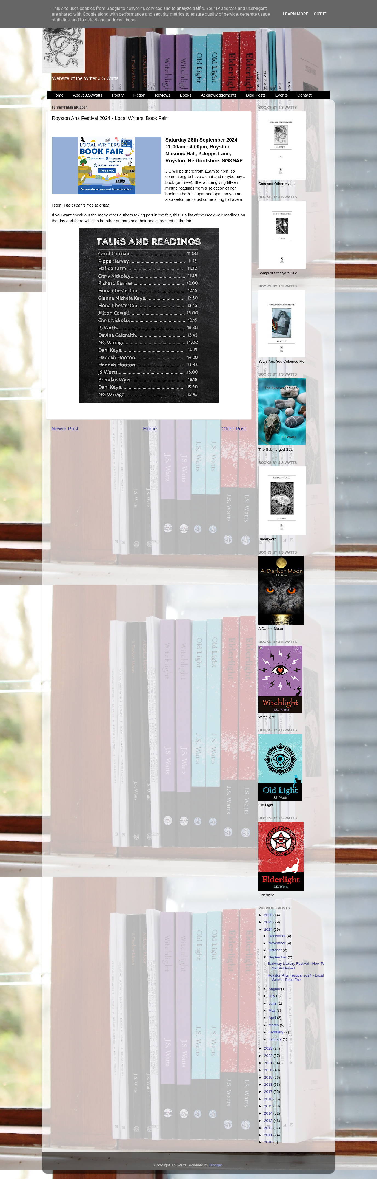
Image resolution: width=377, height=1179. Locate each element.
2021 (268, 1063)
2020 (268, 1070)
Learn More (295, 14)
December (278, 936)
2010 (268, 1142)
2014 (268, 1113)
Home (58, 95)
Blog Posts (256, 95)
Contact (304, 95)
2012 (268, 1128)
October (276, 950)
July (272, 996)
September (278, 957)
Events (281, 95)
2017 (268, 1092)
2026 (268, 915)
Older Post (234, 428)
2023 (268, 1048)
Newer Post (65, 428)
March (274, 1025)
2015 (268, 1106)
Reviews (162, 95)
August (275, 989)
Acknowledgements (218, 95)
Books (186, 95)
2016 (268, 1099)
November (278, 943)
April (273, 1018)
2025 (268, 922)
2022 (268, 1056)
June (273, 1003)
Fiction (139, 95)
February (276, 1032)
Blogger (215, 1165)
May (272, 1010)
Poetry (118, 95)
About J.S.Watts (87, 95)
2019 (268, 1077)
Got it (320, 14)
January (276, 1039)
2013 (268, 1121)
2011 (268, 1135)
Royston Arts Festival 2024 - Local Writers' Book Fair (296, 977)
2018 (268, 1084)
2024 (268, 929)
